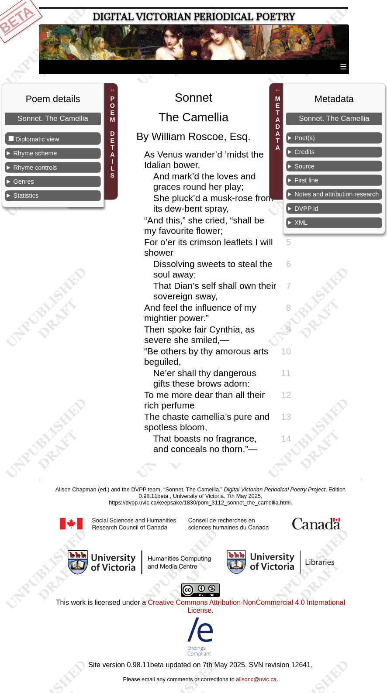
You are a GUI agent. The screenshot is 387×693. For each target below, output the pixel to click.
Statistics (26, 195)
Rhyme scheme (35, 153)
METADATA (277, 123)
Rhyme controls (35, 167)
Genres (24, 181)
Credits (304, 151)
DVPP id (306, 208)
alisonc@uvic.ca (256, 679)
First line (306, 180)
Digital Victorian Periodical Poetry (194, 17)
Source (304, 166)
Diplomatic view (37, 139)
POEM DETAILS (112, 137)
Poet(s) (304, 137)
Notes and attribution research (336, 194)
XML (301, 222)
